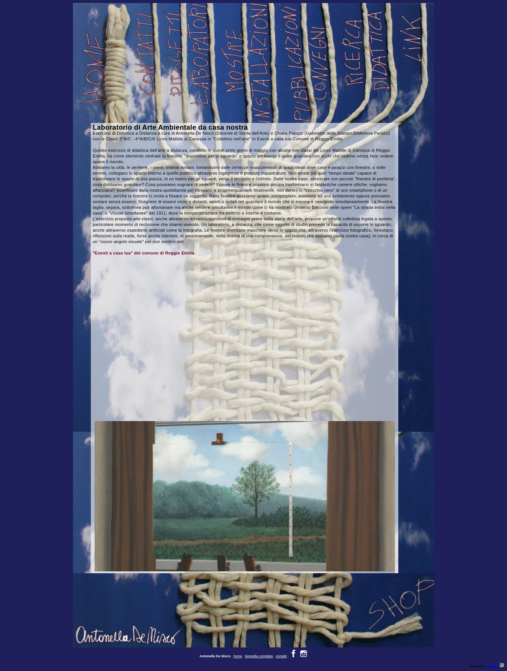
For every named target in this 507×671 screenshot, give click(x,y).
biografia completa (259, 656)
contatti (281, 656)
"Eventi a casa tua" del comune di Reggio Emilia (144, 253)
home (237, 656)
